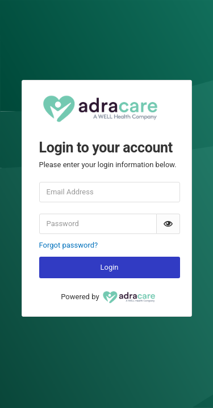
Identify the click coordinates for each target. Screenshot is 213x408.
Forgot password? (68, 245)
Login (109, 267)
